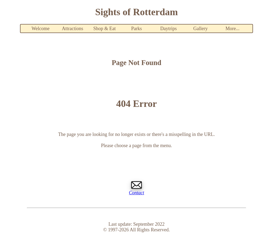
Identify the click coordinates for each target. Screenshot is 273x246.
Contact (136, 192)
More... (233, 28)
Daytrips (168, 28)
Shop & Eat (104, 28)
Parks (136, 28)
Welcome (40, 28)
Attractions (72, 28)
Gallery (200, 28)
